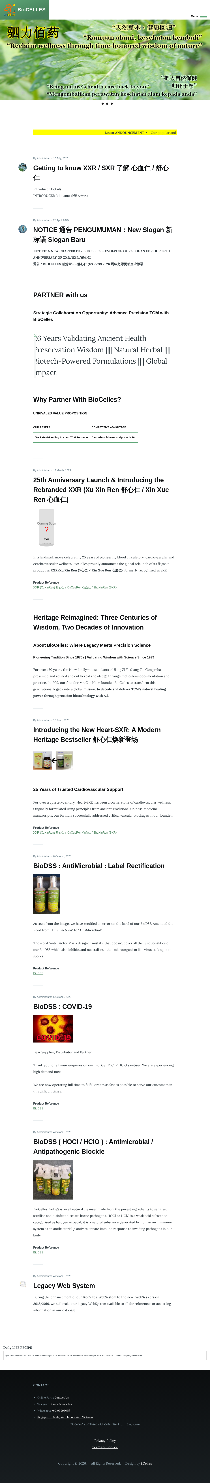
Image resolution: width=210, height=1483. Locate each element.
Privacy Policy (105, 1440)
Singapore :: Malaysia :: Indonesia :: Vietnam (65, 1417)
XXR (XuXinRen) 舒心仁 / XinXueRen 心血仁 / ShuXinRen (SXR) (75, 587)
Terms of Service (105, 1447)
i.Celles (146, 1463)
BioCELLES (32, 9)
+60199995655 (61, 1410)
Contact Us (62, 1397)
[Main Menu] (198, 16)
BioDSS (38, 973)
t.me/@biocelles (61, 1404)
